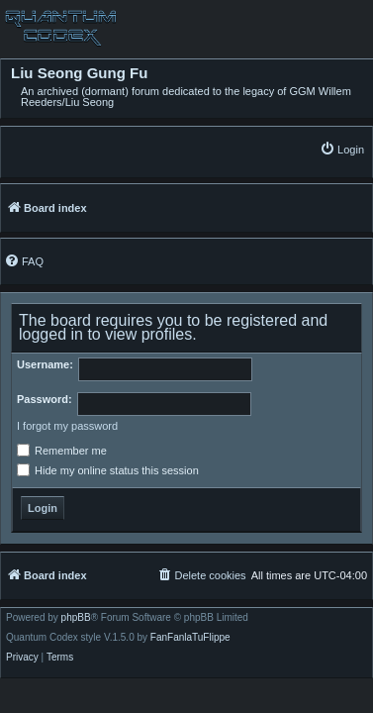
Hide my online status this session (108, 470)
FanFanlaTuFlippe (190, 638)
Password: (44, 399)
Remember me (62, 451)
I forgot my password (67, 426)
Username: (45, 364)
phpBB (76, 618)
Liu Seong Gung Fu (79, 73)
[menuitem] (342, 149)
